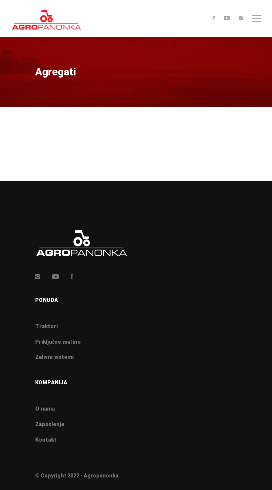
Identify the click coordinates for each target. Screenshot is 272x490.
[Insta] (38, 276)
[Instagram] (241, 19)
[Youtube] (227, 19)
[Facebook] (214, 19)
